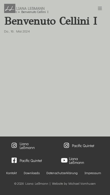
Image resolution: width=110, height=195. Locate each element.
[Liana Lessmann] (24, 8)
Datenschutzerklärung (62, 173)
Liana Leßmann (27, 146)
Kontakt (11, 173)
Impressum (93, 173)
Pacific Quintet (83, 145)
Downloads (32, 173)
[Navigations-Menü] (100, 8)
